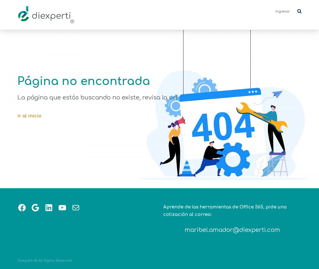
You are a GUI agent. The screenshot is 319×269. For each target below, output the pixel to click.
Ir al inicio (29, 115)
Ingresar (283, 11)
